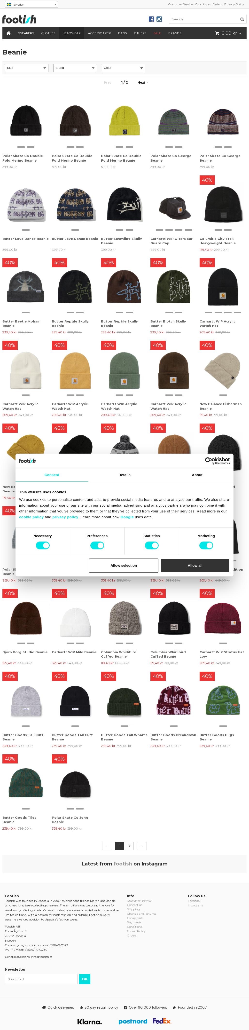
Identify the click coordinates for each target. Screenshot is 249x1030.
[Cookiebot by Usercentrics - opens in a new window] (208, 460)
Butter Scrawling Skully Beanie (121, 241)
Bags (122, 33)
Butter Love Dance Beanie (25, 239)
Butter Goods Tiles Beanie (19, 820)
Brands (174, 33)
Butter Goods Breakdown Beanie (173, 737)
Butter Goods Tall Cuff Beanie (22, 737)
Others (140, 33)
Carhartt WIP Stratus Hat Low (222, 654)
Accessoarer (99, 33)
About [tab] (197, 475)
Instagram (195, 905)
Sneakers (26, 33)
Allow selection (123, 565)
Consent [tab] (52, 475)
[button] (26, 68)
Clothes (48, 33)
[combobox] (31, 4)
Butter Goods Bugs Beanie (217, 737)
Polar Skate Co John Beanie (70, 820)
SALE (157, 33)
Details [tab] (124, 475)
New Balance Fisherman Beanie (221, 406)
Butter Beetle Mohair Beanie (21, 323)
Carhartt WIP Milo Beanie (74, 652)
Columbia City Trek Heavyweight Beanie (218, 241)
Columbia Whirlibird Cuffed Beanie (118, 654)
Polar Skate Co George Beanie (170, 158)
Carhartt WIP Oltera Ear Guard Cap (171, 241)
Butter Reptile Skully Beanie (70, 323)
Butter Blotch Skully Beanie (168, 323)
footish (123, 864)
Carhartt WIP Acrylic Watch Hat (217, 323)
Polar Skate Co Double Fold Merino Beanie (22, 158)
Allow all (195, 565)
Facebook (194, 901)
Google (127, 517)
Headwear (71, 33)
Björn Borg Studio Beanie (24, 652)
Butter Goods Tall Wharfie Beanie (124, 737)
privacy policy (65, 517)
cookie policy (31, 517)
